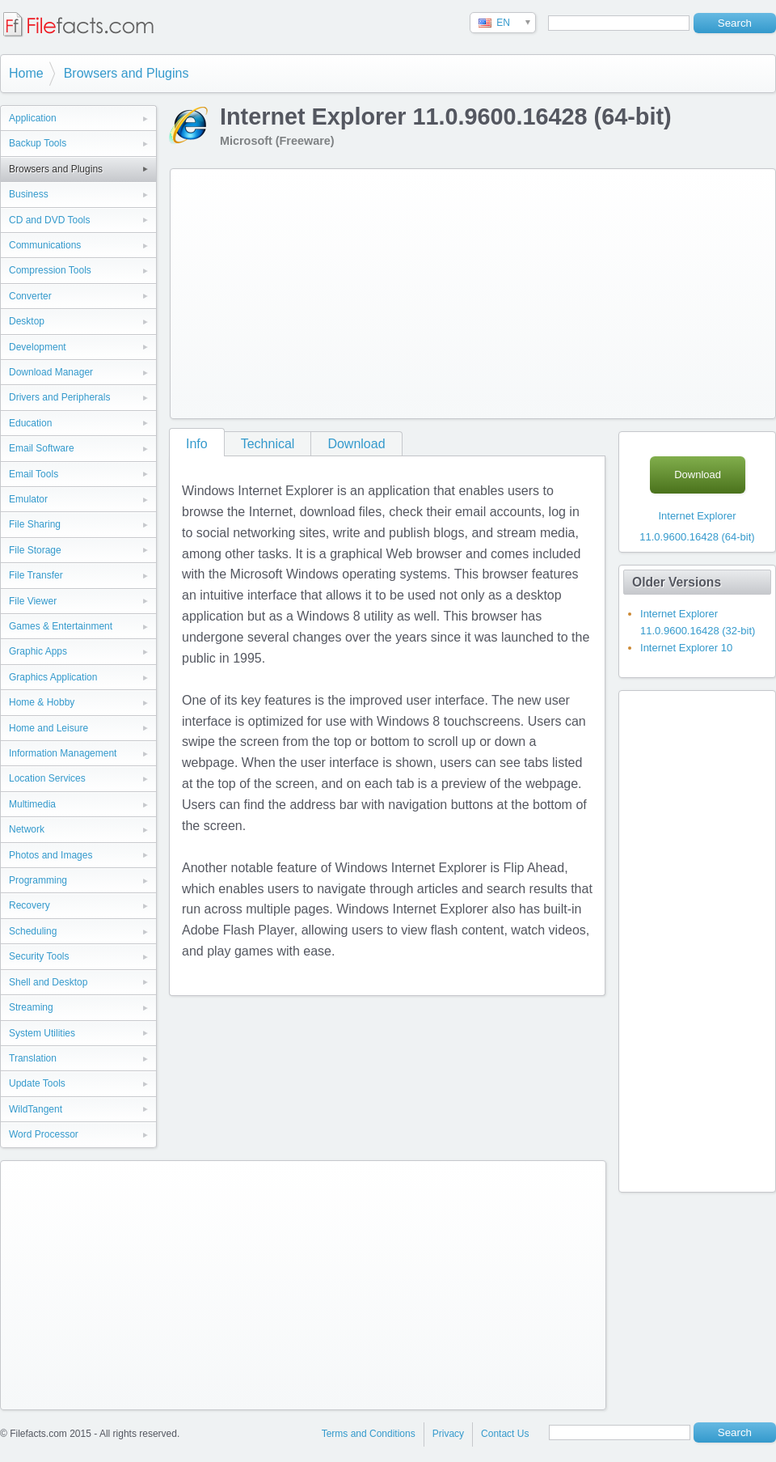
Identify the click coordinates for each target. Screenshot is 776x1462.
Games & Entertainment (60, 626)
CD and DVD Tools (50, 220)
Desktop (26, 321)
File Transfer (36, 575)
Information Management (62, 753)
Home (26, 73)
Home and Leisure (48, 728)
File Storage (35, 550)
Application (33, 118)
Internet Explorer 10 (686, 648)
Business (28, 194)
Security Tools (39, 956)
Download (356, 444)
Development (37, 347)
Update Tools (37, 1083)
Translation (33, 1058)
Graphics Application (53, 677)
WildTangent (35, 1109)
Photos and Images (50, 855)
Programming (38, 880)
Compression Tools (50, 270)
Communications (45, 245)
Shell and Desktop (48, 982)
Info (197, 444)
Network (26, 829)
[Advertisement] (400, 290)
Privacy (448, 1433)
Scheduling (33, 931)
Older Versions (676, 582)
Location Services (47, 778)
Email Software (41, 448)
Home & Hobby (41, 702)
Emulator (28, 499)
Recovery (29, 905)
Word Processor (43, 1134)
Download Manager (51, 372)
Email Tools (33, 474)
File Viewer (33, 601)
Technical (268, 444)
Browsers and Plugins (126, 73)
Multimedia (32, 804)
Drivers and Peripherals (59, 397)
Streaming (31, 1007)
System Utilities (42, 1033)
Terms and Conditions (368, 1433)
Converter (30, 296)
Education (30, 423)
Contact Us (505, 1433)
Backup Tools (37, 143)
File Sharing (35, 524)
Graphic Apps (38, 651)
